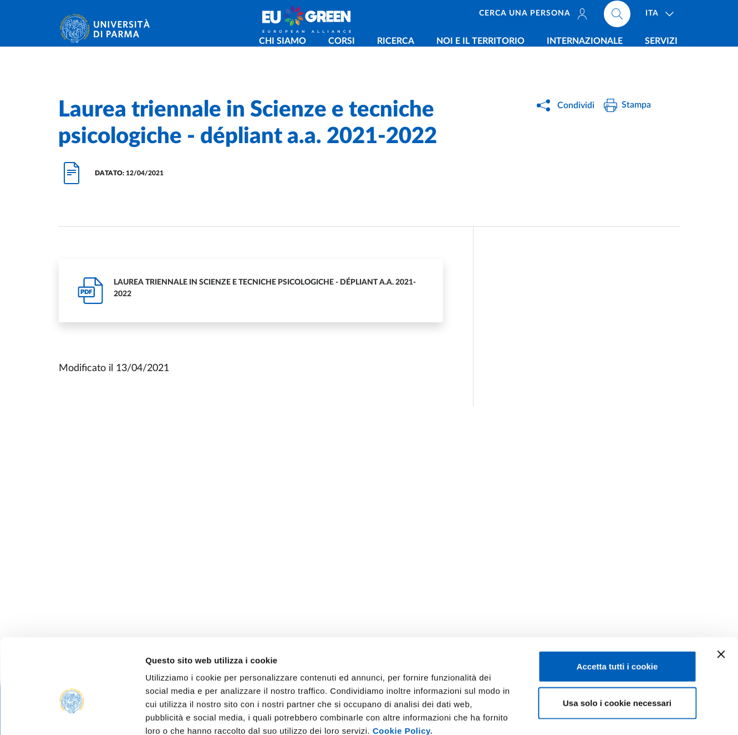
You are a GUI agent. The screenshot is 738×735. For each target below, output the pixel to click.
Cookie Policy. (402, 668)
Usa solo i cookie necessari (617, 640)
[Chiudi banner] (721, 592)
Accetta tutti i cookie (617, 604)
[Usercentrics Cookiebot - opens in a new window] (71, 713)
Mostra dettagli (583, 713)
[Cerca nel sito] (617, 16)
